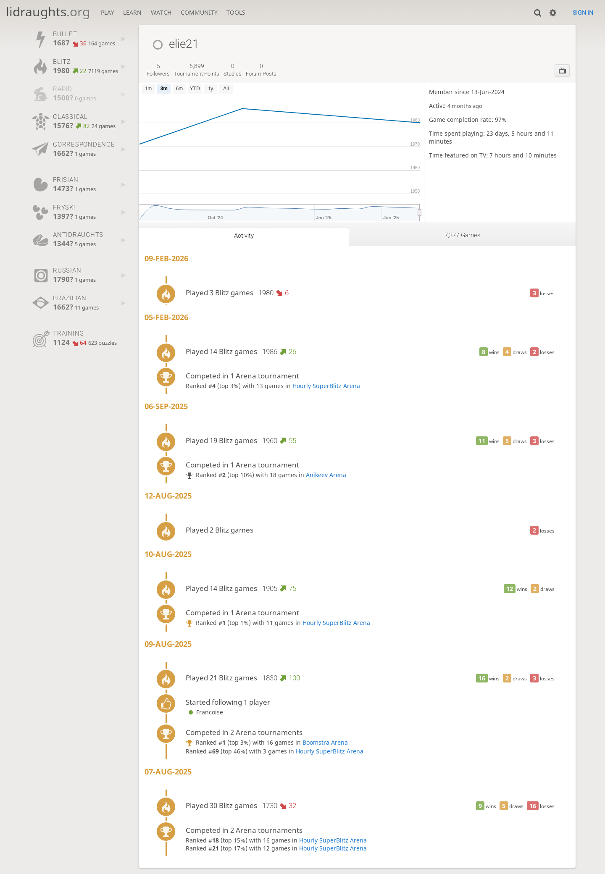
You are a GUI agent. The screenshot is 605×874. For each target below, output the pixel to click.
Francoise (204, 712)
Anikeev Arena (326, 475)
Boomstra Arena (325, 742)
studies (233, 70)
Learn (132, 12)
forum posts (261, 70)
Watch (161, 12)
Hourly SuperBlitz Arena (326, 386)
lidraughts (48, 11)
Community (199, 12)
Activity (244, 235)
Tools (235, 12)
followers (158, 70)
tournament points (196, 70)
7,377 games (463, 235)
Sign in (583, 12)
